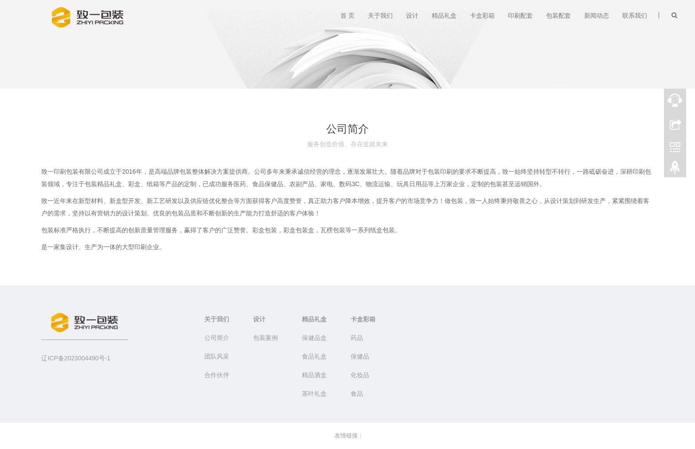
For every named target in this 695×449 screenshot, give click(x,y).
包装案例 (265, 337)
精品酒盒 (314, 375)
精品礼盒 (444, 15)
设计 (412, 15)
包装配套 (558, 15)
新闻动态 (596, 15)
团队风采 (216, 356)
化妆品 (360, 375)
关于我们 (380, 15)
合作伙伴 (216, 375)
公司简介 (216, 337)
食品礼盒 (314, 356)
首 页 (347, 15)
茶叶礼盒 (314, 393)
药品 (357, 337)
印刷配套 (520, 15)
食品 (357, 393)
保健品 (360, 356)
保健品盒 (314, 337)
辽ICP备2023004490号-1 (75, 358)
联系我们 (634, 15)
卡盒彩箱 (482, 15)
